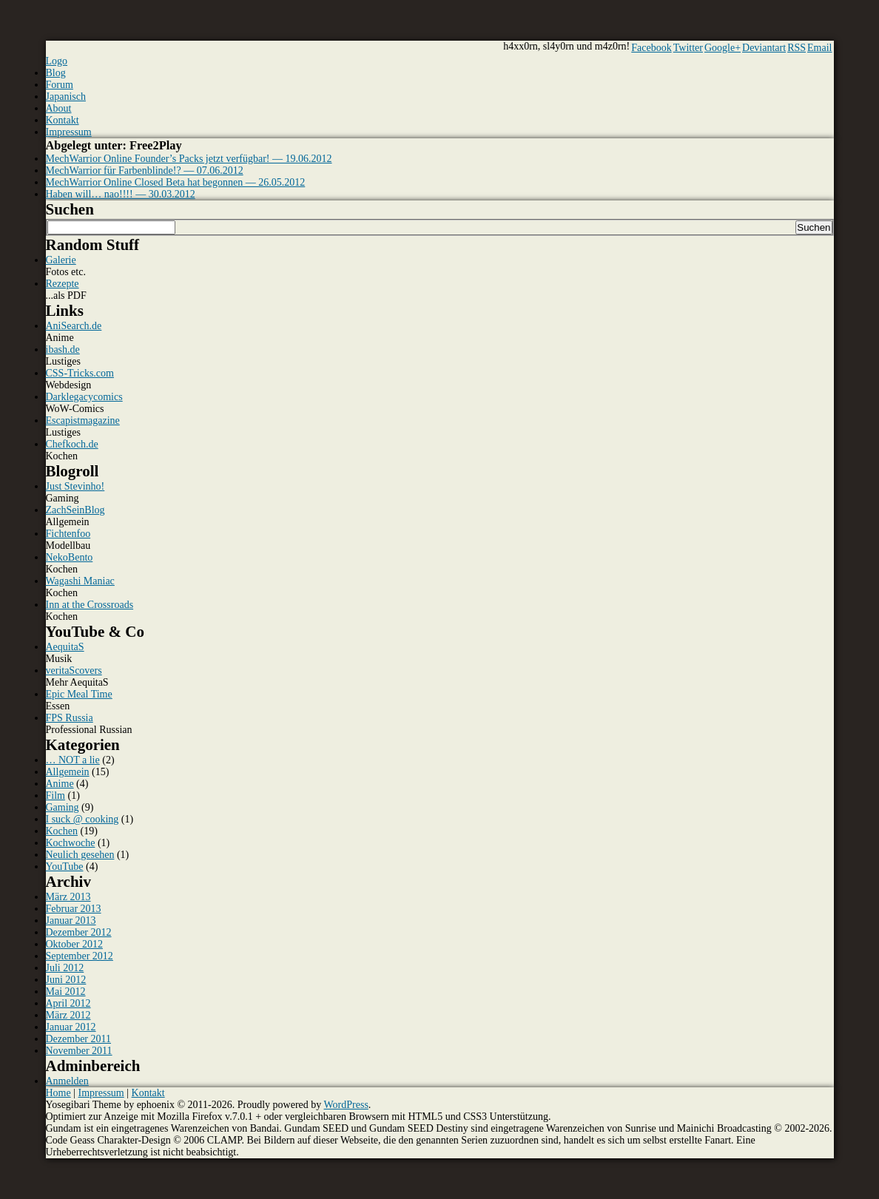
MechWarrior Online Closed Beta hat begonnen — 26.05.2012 (176, 182)
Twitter (688, 47)
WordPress (346, 1104)
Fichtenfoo (68, 533)
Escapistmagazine (83, 420)
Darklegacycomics (84, 396)
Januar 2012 (71, 1027)
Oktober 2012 (74, 944)
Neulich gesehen (80, 854)
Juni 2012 (66, 979)
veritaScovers (74, 670)
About (59, 108)
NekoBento (69, 557)
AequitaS (65, 646)
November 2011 (79, 1050)
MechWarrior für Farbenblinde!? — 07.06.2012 (144, 170)
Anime (60, 783)
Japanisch (66, 96)
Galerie (61, 260)
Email (819, 47)
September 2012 (79, 956)
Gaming (62, 807)
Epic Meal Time (79, 694)
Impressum (69, 132)
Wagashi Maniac (80, 581)
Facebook (651, 47)
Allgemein (68, 771)
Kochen (62, 831)
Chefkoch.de (72, 444)
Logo (57, 61)
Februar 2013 (73, 908)
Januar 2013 (71, 920)
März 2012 (68, 1015)
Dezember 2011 (79, 1038)
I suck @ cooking (82, 819)
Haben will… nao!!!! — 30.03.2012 (120, 194)
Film (55, 795)
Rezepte (62, 283)
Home (58, 1092)
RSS (796, 47)
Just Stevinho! (75, 486)
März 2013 (68, 896)
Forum (59, 84)
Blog (56, 72)
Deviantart (764, 47)
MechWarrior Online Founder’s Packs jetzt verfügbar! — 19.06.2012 (189, 158)
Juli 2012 (65, 967)
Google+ (722, 47)
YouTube (65, 866)
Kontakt (62, 120)
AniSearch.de (74, 325)
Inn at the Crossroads (90, 604)
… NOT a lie (73, 760)
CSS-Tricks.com (80, 373)
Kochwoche (70, 842)
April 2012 (68, 1003)
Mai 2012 (66, 991)
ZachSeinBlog (75, 510)
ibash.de (63, 349)
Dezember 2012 (79, 932)
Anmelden (67, 1081)
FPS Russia (69, 717)
